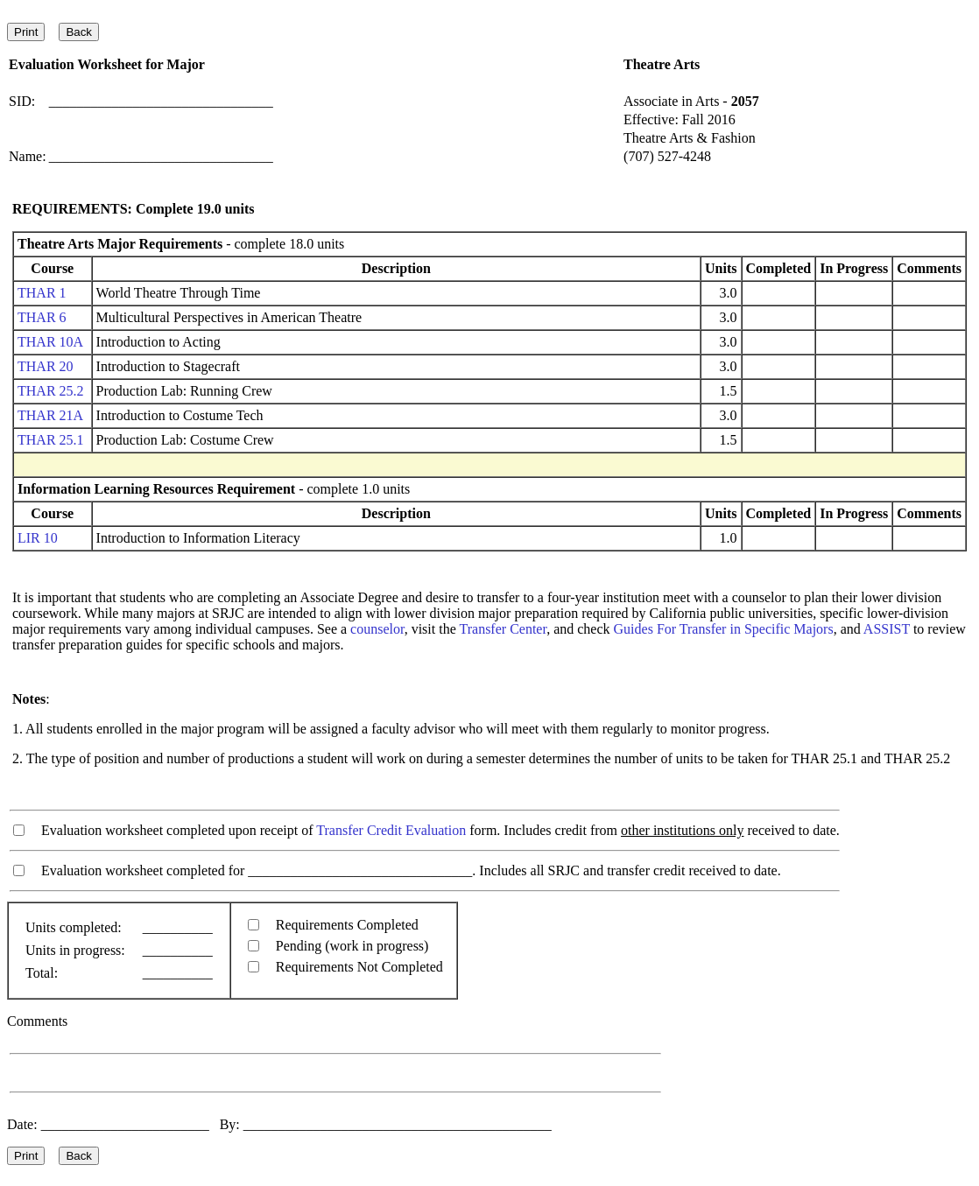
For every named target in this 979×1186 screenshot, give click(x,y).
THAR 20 (46, 366)
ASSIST (886, 628)
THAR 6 (42, 317)
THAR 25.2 (51, 390)
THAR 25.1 (51, 439)
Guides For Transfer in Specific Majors (724, 628)
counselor (377, 628)
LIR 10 (38, 537)
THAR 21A (50, 415)
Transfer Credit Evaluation (391, 830)
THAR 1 (42, 292)
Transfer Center (503, 628)
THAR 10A (50, 341)
